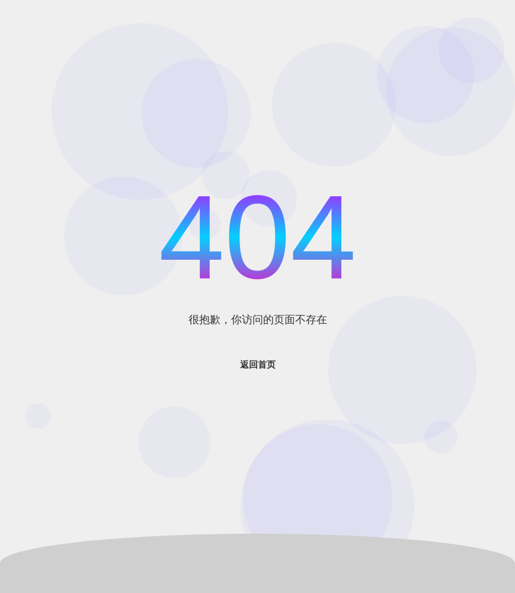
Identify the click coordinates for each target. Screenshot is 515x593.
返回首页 (258, 364)
